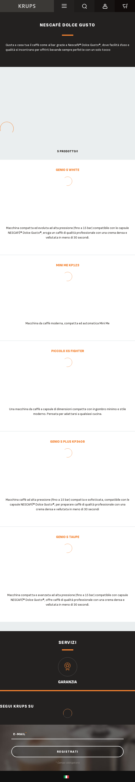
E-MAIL (20, 734)
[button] (104, 5)
